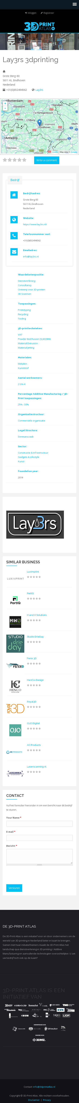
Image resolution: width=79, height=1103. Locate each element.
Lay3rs (39, 90)
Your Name (13, 817)
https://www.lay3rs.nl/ (35, 224)
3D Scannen (24, 293)
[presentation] (35, 875)
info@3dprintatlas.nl (44, 1086)
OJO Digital (33, 723)
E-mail (10, 831)
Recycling (23, 314)
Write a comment (47, 160)
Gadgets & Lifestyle (28, 457)
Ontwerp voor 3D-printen (31, 289)
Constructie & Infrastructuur (33, 452)
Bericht (11, 845)
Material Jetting (26, 347)
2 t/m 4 (21, 384)
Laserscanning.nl (36, 766)
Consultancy (24, 285)
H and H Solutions (37, 615)
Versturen (14, 888)
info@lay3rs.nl (31, 256)
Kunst (21, 461)
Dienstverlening (26, 280)
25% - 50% (23, 404)
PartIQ (30, 593)
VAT (20, 334)
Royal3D (31, 701)
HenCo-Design (35, 680)
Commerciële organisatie (31, 420)
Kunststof (23, 368)
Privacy (47, 1100)
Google (74, 152)
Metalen (22, 363)
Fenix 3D (32, 658)
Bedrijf (14, 180)
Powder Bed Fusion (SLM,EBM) (34, 339)
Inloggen (32, 12)
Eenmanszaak (26, 436)
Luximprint (33, 571)
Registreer (49, 12)
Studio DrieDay (35, 636)
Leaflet (55, 152)
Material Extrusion (28, 343)
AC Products (34, 745)
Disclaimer (34, 1100)
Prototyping (24, 310)
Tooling (22, 318)
